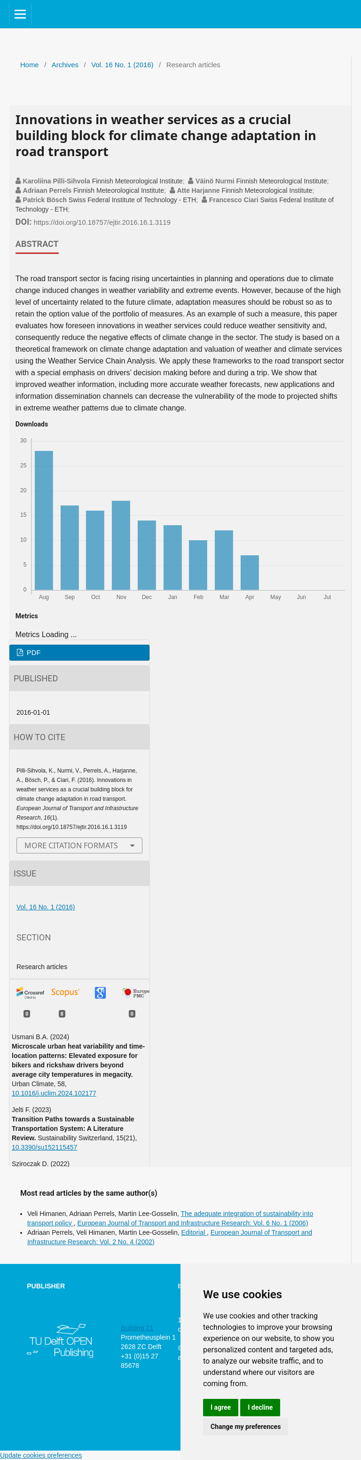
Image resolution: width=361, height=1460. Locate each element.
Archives (65, 65)
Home (29, 65)
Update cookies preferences (41, 1455)
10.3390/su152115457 (44, 1147)
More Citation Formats (71, 845)
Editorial (193, 1232)
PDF (33, 652)
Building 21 (137, 1328)
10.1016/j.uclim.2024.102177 (54, 1093)
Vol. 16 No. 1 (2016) (122, 65)
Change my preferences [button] (246, 1426)
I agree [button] (221, 1407)
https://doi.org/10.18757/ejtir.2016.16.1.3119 (102, 222)
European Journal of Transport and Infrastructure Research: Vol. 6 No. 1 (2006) (192, 1223)
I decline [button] (260, 1407)
